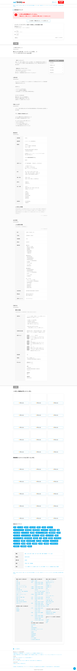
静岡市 (36, 601)
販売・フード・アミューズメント (21, 585)
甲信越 (33, 594)
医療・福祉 (18, 588)
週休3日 (38, 527)
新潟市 (36, 595)
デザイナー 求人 (17, 535)
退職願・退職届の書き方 (17, 654)
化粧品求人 (36, 538)
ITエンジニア (19, 595)
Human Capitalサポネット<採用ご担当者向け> (53, 666)
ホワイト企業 (20, 527)
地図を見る (29, 370)
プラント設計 (37, 5)
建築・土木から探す (19, 5)
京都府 (39, 603)
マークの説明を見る (44, 215)
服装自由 (33, 636)
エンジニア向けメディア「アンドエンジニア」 (55, 654)
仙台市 (36, 585)
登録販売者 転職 (52, 532)
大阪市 (39, 606)
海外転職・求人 (39, 660)
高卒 (47, 622)
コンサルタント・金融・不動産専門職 (22, 591)
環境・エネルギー (49, 603)
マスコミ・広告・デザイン (50, 595)
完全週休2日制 (34, 633)
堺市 (41, 606)
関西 (32, 603)
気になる (22, 402)
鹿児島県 (36, 618)
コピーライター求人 (49, 535)
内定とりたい (50, 527)
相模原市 (42, 592)
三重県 (36, 600)
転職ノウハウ (37, 654)
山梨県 (39, 594)
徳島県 (36, 612)
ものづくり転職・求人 (26, 660)
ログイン (55, 2)
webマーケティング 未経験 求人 (41, 532)
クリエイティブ (19, 592)
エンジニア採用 (16, 540)
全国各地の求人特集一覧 (49, 613)
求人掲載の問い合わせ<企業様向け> (40, 666)
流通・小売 (48, 592)
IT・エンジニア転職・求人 (17, 660)
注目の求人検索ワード (31, 540)
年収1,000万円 (32, 527)
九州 (32, 615)
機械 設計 (50, 538)
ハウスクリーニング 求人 (26, 535)
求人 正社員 (39, 540)
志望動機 (34, 653)
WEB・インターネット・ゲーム (21, 594)
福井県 (42, 597)
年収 (22, 654)
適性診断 (38, 653)
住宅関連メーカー (49, 585)
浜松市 (39, 601)
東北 (32, 582)
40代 (15, 527)
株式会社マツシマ (42, 5)
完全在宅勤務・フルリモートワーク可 (37, 629)
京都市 (36, 606)
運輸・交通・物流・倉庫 (49, 601)
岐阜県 (36, 598)
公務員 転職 (35, 543)
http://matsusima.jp (29, 298)
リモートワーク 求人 (54, 540)
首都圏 (33, 588)
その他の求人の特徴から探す (36, 639)
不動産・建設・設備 (49, 600)
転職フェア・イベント (44, 654)
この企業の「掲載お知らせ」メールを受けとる (38, 20)
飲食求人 (45, 538)
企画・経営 (18, 582)
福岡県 (36, 615)
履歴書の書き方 (16, 653)
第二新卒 (40, 543)
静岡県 (39, 598)
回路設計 (23, 540)
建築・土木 (24, 5)
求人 (17, 657)
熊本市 (28, 556)
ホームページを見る (30, 363)
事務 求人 (29, 543)
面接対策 (33, 654)
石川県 (39, 597)
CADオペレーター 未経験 (18, 538)
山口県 (39, 609)
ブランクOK (40, 566)
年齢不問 (26, 527)
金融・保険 (48, 597)
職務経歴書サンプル (22, 653)
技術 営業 (32, 532)
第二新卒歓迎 (33, 624)
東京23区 (43, 591)
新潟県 (36, 594)
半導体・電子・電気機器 (29, 563)
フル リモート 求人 (25, 532)
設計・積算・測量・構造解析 (30, 5)
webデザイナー (45, 540)
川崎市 (39, 592)
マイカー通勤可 (27, 566)
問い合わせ (31, 666)
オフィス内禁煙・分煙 (34, 566)
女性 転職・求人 (33, 660)
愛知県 (42, 598)
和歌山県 (42, 604)
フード (47, 594)
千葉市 (40, 591)
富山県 (36, 597)
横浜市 (36, 592)
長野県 (42, 594)
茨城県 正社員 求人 (28, 538)
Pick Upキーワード (21, 657)
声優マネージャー (36, 535)
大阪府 (42, 603)
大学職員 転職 (23, 546)
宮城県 (42, 582)
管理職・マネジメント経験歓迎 (48, 566)
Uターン (42, 653)
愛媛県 (42, 612)
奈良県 (39, 604)
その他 (47, 606)
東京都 (42, 588)
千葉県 (39, 588)
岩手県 (39, 582)
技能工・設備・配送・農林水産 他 (22, 601)
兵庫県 (36, 604)
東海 (32, 598)
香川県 (39, 612)
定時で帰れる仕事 (58, 538)
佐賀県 (39, 615)
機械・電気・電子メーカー (50, 582)
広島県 (36, 609)
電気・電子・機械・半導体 (20, 597)
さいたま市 (36, 591)
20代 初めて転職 (17, 532)
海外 (32, 621)
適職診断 (26, 654)
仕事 (29, 654)
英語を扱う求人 (23, 663)
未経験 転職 (46, 543)
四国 (32, 612)
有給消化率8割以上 (34, 627)
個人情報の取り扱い (20, 666)
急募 (32, 626)
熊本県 (26, 556)
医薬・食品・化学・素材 (20, 600)
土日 (40, 538)
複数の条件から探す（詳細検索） (51, 612)
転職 (14, 657)
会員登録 (61, 2)
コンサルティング (49, 598)
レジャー (47, 591)
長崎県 (42, 615)
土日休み (44, 527)
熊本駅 (26, 560)
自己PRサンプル (29, 653)
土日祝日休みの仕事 (54, 543)
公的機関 (47, 604)
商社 (47, 588)
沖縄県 (40, 618)
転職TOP (14, 5)
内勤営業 (42, 535)
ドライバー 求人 (17, 543)
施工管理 (23, 543)
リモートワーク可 (34, 630)
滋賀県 (36, 603)
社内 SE (58, 532)
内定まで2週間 (56, 566)
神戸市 (44, 606)
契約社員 (18, 609)
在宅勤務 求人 (16, 546)
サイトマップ (27, 666)
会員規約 (15, 666)
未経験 (15, 663)
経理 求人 (29, 546)
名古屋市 (42, 601)
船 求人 (57, 535)
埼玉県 (36, 588)
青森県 (36, 582)
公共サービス (19, 603)
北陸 (32, 597)
